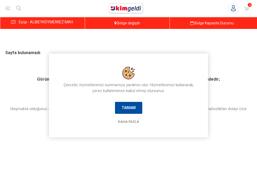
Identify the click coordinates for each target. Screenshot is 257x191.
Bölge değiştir (127, 23)
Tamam (129, 108)
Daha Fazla (128, 122)
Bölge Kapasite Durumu (212, 23)
